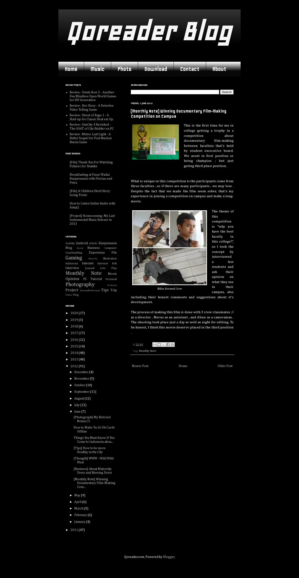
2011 (75, 530)
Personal (111, 279)
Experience (97, 252)
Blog (68, 248)
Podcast (112, 285)
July (77, 405)
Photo (124, 69)
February (81, 515)
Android (82, 243)
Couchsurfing (73, 252)
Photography (80, 284)
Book (80, 248)
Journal (89, 268)
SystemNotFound (90, 290)
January (80, 521)
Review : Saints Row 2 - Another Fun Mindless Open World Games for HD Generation (93, 96)
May (77, 495)
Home (71, 69)
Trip (113, 290)
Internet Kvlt (107, 263)
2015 (75, 346)
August (79, 398)
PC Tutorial (92, 279)
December (81, 372)
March (79, 508)
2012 (75, 366)
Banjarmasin (108, 243)
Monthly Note (147, 351)
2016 (75, 340)
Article (93, 243)
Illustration (110, 258)
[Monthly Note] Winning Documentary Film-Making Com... (94, 483)
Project (71, 290)
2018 (75, 326)
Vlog (76, 294)
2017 (75, 333)
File (114, 252)
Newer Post (140, 366)
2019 (75, 320)
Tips (105, 290)
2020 (75, 313)
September (82, 391)
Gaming (73, 258)
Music (97, 69)
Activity (70, 243)
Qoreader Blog (148, 31)
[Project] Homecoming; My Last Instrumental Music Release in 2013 (92, 219)
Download (155, 69)
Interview (72, 268)
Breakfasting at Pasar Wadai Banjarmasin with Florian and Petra (91, 178)
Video (68, 295)
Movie (112, 274)
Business (93, 248)
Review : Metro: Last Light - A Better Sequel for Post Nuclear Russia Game (91, 138)
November (82, 378)
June (77, 411)
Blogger (168, 557)
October (80, 385)
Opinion (72, 279)
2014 (75, 353)
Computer (110, 248)
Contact (189, 69)
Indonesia (71, 263)
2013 (75, 359)
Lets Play (108, 268)
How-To (93, 258)
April (78, 502)
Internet (87, 263)
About (219, 69)
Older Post (225, 366)
